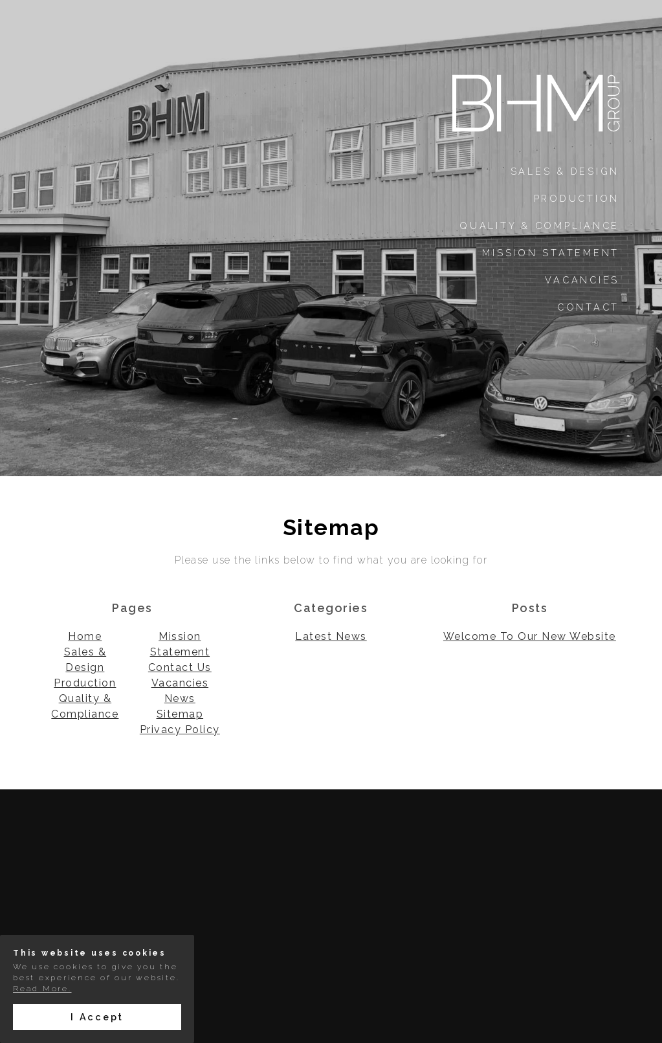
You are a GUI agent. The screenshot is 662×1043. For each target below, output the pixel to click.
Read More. (42, 988)
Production (577, 198)
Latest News (331, 636)
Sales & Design (565, 171)
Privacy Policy (180, 729)
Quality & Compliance (539, 225)
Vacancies (582, 279)
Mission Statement (550, 252)
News (179, 698)
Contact (588, 307)
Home (85, 636)
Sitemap (180, 714)
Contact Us (180, 667)
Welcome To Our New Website (529, 636)
